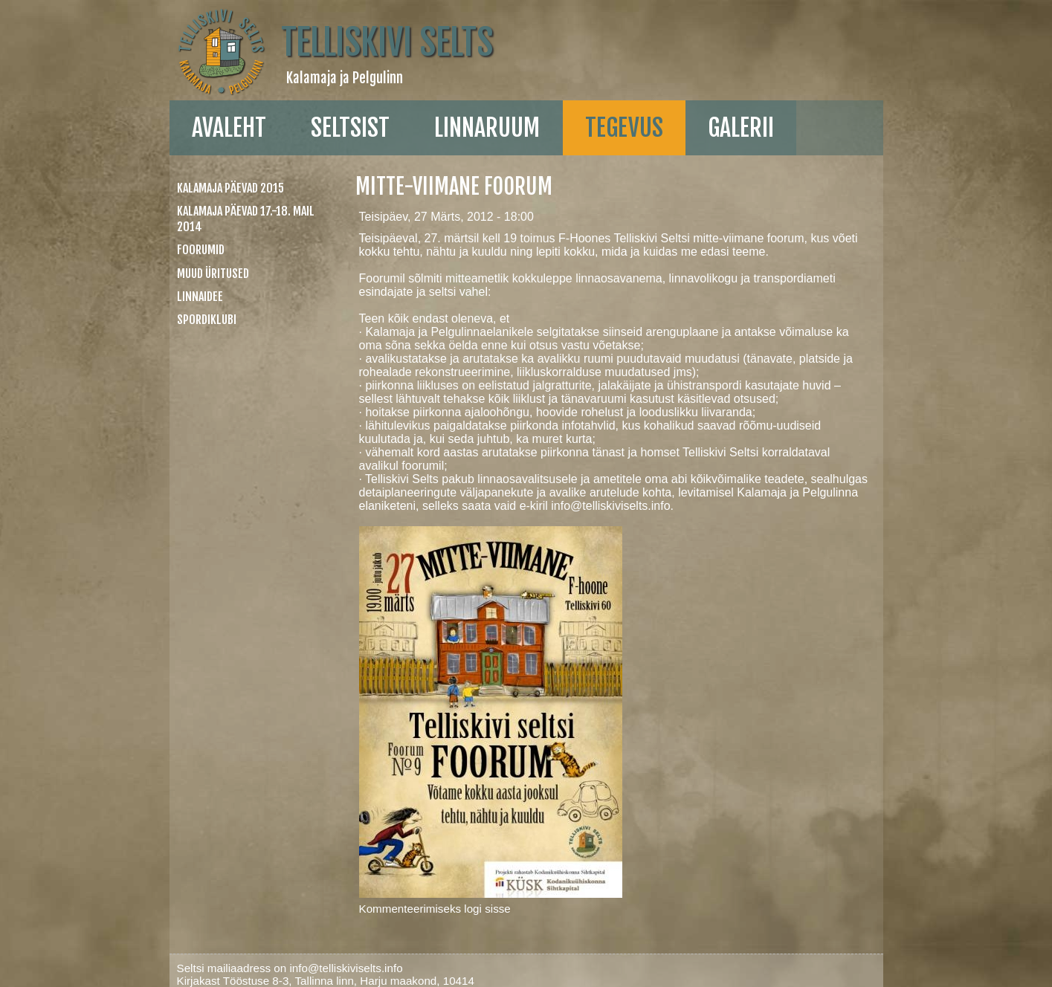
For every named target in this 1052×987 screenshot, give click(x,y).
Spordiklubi (206, 319)
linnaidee (200, 296)
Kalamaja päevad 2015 (230, 188)
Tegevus (624, 128)
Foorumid (201, 249)
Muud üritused (213, 273)
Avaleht (229, 128)
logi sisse (487, 908)
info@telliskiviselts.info (610, 505)
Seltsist (350, 128)
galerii (741, 128)
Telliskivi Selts (387, 42)
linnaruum (487, 128)
